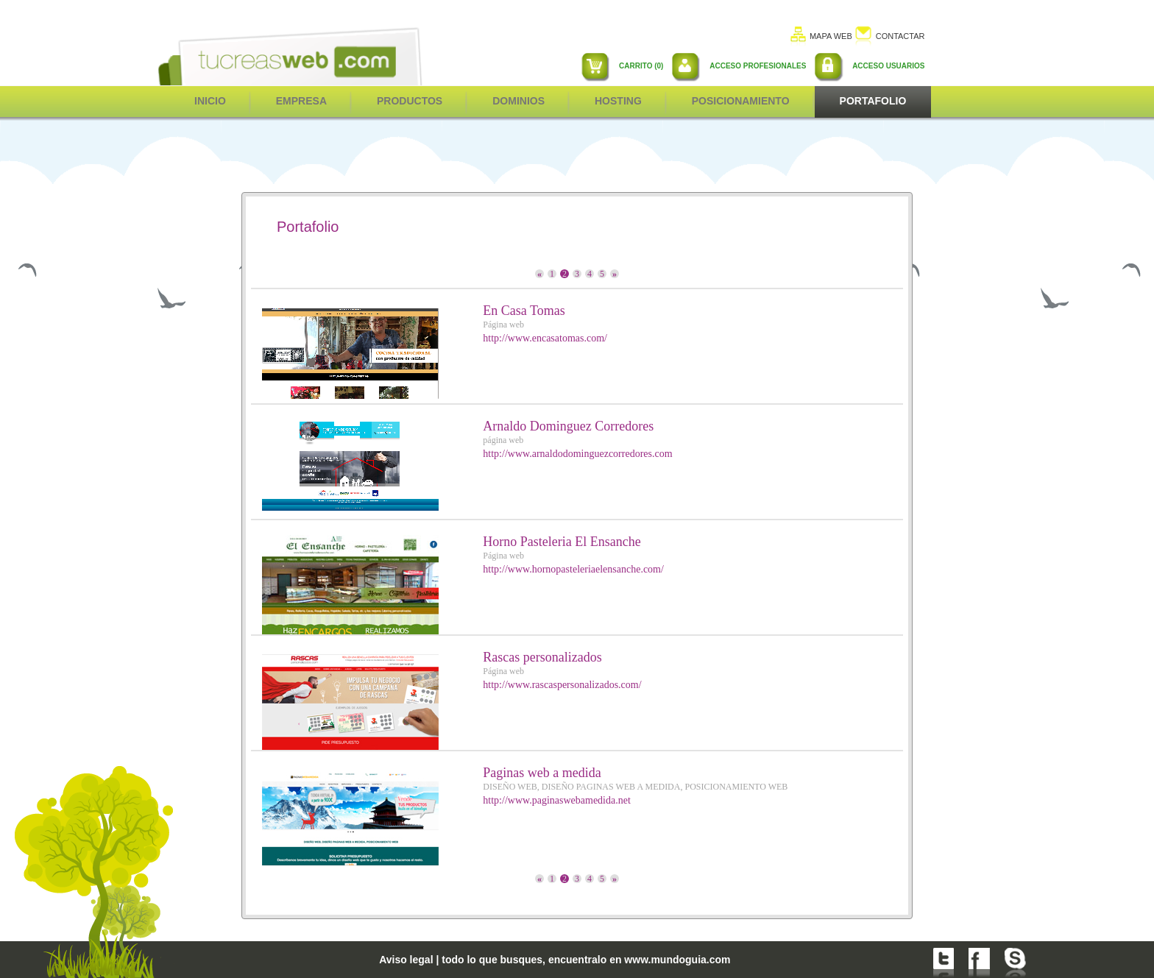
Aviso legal (406, 959)
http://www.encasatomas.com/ (545, 338)
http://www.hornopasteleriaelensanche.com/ (573, 569)
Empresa (301, 101)
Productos (409, 101)
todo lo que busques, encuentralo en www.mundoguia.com (586, 959)
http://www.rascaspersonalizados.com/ (562, 684)
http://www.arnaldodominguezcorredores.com (577, 453)
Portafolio (873, 101)
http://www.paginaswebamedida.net (556, 800)
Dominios (518, 101)
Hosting (618, 101)
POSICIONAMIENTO (741, 101)
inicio (210, 101)
